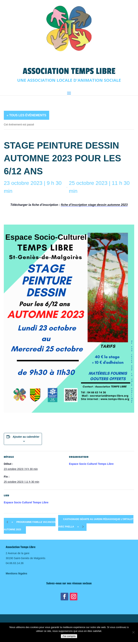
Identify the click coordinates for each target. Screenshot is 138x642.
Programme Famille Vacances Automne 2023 (29, 524)
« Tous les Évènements (26, 115)
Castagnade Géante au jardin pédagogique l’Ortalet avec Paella (95, 524)
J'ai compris (69, 636)
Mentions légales (16, 573)
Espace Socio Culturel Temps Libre (91, 463)
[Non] (133, 632)
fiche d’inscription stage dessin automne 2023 (94, 204)
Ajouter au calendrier (26, 436)
